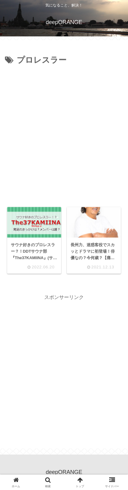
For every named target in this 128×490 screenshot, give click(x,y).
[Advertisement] (64, 134)
